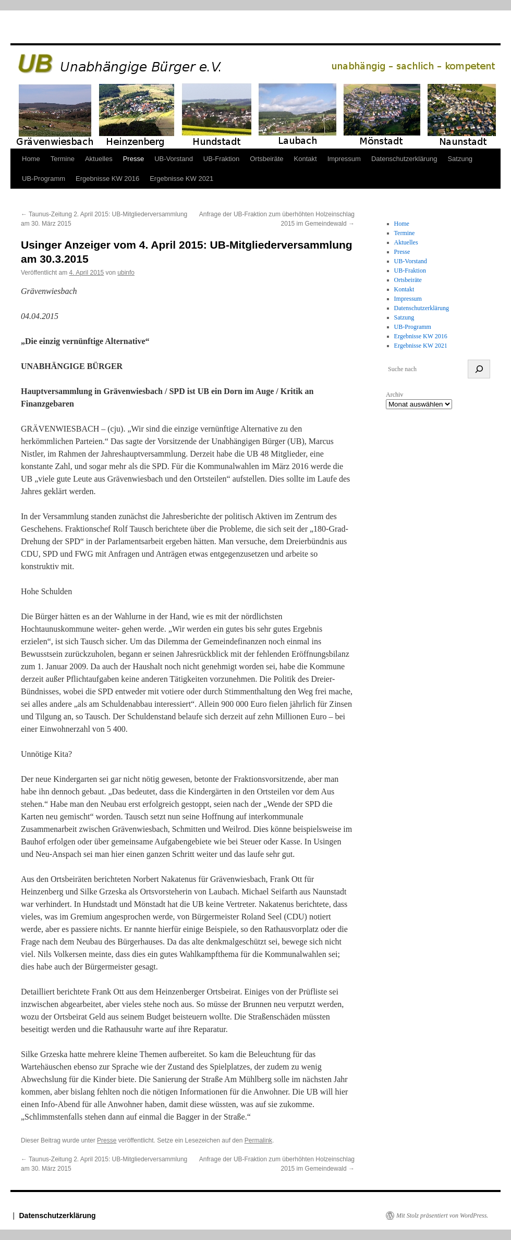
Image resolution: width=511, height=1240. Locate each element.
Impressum (344, 159)
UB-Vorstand (173, 159)
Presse (133, 159)
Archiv (394, 394)
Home (31, 159)
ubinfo (126, 272)
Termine (63, 159)
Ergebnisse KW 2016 (107, 178)
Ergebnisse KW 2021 (181, 178)
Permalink (258, 1140)
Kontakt (305, 159)
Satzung (459, 159)
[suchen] (479, 369)
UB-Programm (43, 178)
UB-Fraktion (221, 159)
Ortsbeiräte (266, 159)
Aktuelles (99, 159)
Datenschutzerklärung (404, 159)
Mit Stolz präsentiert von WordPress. (442, 1215)
